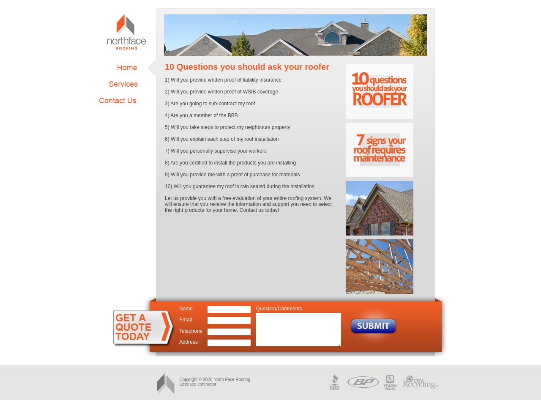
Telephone (190, 331)
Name (186, 309)
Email (185, 320)
